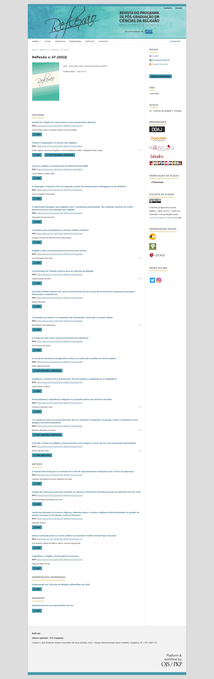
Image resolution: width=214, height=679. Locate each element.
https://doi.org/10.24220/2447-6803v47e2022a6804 (59, 169)
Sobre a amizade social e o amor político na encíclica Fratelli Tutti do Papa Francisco (74, 535)
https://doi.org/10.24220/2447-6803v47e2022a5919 (59, 274)
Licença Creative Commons (161, 217)
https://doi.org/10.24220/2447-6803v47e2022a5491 (59, 475)
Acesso (178, 8)
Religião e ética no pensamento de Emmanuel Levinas (59, 250)
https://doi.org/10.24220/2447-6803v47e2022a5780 (59, 382)
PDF (38, 134)
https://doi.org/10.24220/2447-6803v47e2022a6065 (59, 426)
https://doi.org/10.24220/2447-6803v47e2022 (88, 66)
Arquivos (60, 41)
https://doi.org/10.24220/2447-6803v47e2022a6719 (59, 559)
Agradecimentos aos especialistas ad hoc (52, 605)
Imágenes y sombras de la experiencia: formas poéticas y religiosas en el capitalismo (74, 379)
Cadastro (168, 8)
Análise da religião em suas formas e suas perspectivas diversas (64, 122)
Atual (48, 41)
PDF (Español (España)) (60, 155)
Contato (103, 41)
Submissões (75, 41)
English (155, 56)
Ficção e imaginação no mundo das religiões (54, 143)
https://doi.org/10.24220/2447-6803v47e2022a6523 (59, 213)
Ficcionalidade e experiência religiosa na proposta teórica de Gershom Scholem (72, 399)
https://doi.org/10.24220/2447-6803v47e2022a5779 (59, 446)
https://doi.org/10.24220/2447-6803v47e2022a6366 (59, 297)
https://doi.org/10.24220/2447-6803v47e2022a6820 (59, 146)
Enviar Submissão (160, 76)
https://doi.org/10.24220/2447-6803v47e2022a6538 (59, 125)
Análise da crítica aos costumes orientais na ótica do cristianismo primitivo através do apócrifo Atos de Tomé (86, 492)
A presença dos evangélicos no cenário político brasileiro (60, 230)
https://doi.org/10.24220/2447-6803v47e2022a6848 (59, 341)
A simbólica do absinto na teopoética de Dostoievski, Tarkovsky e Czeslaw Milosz (72, 317)
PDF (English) (43, 455)
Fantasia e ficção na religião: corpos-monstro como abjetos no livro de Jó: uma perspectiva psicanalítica (84, 443)
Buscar (175, 41)
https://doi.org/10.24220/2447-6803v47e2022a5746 (59, 233)
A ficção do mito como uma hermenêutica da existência (60, 338)
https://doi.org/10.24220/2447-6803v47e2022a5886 (59, 362)
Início (35, 50)
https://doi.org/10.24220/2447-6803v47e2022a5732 (59, 402)
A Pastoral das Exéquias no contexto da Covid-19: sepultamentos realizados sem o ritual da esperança (83, 471)
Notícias (89, 41)
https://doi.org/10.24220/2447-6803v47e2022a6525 (59, 190)
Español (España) (160, 64)
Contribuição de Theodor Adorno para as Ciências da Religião (63, 271)
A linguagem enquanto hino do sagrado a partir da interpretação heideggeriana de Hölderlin (79, 186)
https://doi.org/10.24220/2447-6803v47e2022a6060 (59, 254)
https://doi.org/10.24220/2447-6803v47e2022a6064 (59, 321)
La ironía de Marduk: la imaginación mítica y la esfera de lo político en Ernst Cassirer (74, 358)
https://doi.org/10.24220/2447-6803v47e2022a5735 (59, 539)
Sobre (35, 41)
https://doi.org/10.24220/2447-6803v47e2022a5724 (59, 495)
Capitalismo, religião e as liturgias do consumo (55, 556)
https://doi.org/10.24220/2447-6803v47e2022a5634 (59, 518)
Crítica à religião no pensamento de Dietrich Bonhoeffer (60, 166)
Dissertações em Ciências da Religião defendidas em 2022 (61, 584)
